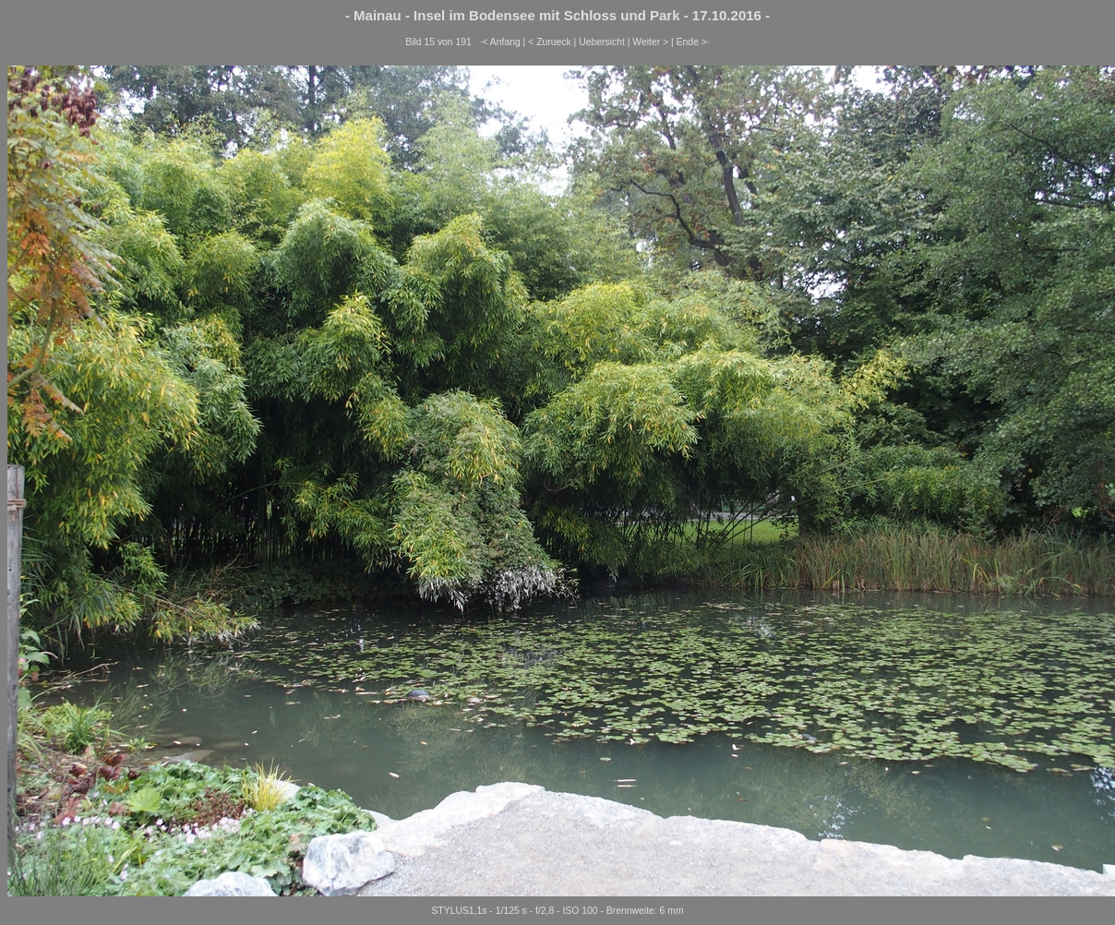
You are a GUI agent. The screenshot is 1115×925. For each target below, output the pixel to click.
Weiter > (650, 42)
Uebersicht (602, 42)
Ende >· (693, 42)
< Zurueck (549, 42)
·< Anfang (500, 42)
